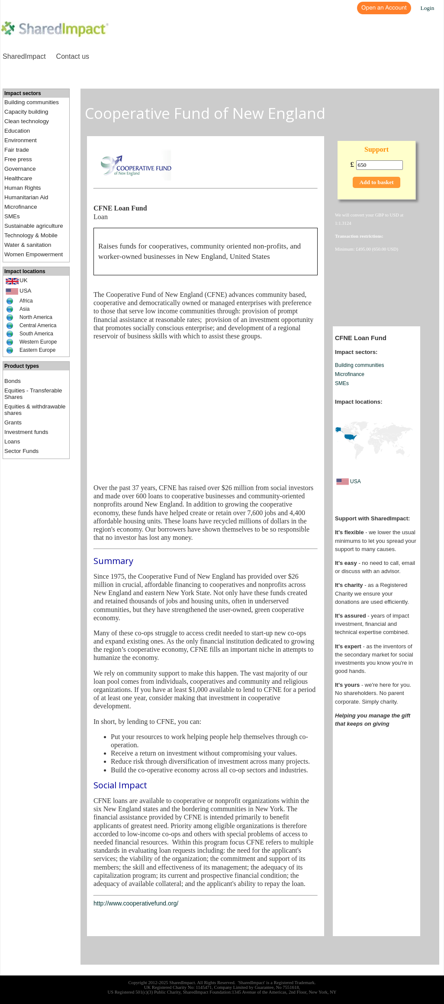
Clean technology (26, 121)
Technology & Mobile (31, 235)
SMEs (12, 216)
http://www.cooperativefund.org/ (135, 903)
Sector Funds (21, 451)
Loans (12, 441)
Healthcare (18, 178)
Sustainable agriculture (33, 226)
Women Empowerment (33, 254)
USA (25, 290)
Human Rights (22, 188)
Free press (18, 159)
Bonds (12, 381)
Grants (13, 422)
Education (17, 130)
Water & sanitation (27, 245)
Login (427, 8)
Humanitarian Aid (26, 197)
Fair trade (16, 150)
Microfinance (20, 207)
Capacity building (26, 111)
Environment (20, 140)
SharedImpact (24, 56)
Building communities (31, 102)
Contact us (72, 56)
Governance (20, 169)
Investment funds (26, 432)
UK (23, 280)
